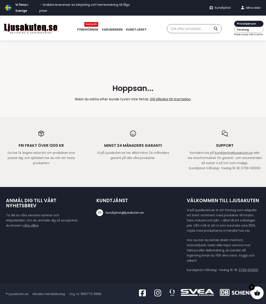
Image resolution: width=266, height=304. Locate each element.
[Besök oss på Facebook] (143, 293)
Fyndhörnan (87, 29)
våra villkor (31, 225)
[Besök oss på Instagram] (159, 293)
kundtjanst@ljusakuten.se (234, 153)
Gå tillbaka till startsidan (170, 99)
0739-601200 (248, 270)
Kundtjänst (136, 29)
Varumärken (112, 29)
